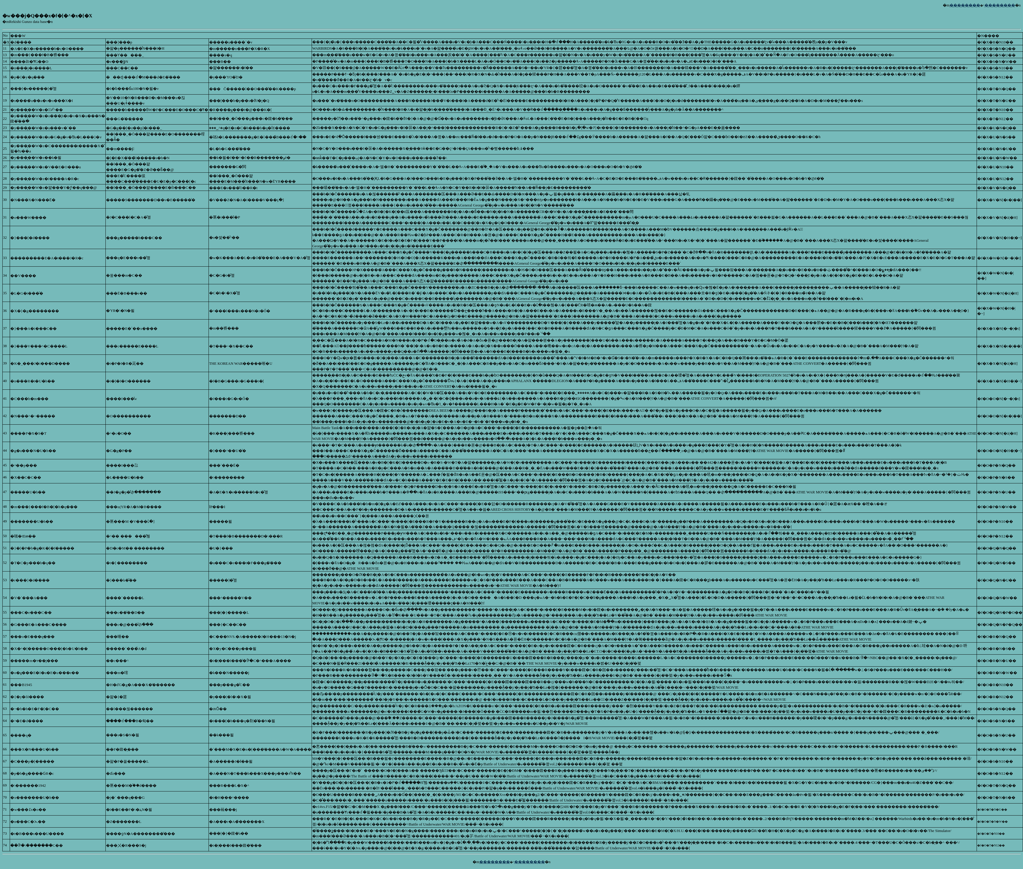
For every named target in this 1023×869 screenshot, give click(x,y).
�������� (965, 5)
